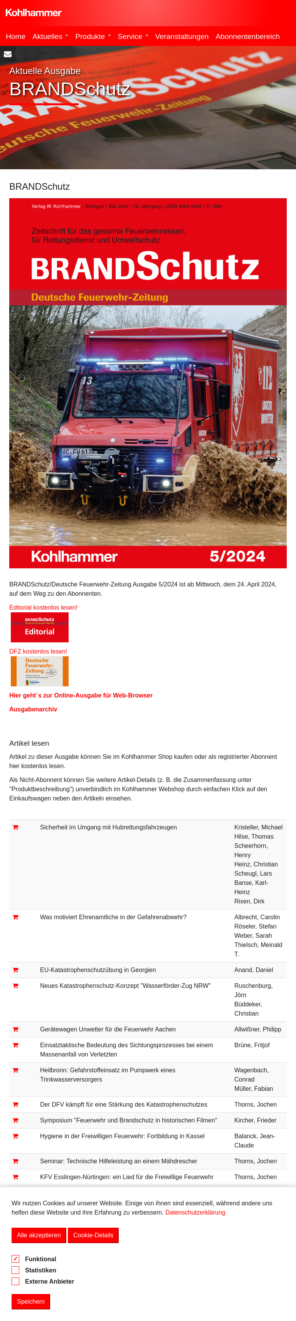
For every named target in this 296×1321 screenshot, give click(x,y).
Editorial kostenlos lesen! (43, 607)
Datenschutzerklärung (195, 1212)
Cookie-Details (93, 1235)
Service (133, 36)
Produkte (93, 36)
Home (15, 36)
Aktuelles (50, 36)
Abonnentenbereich (248, 36)
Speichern (31, 1301)
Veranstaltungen (182, 36)
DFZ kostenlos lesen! (40, 651)
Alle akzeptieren (39, 1235)
